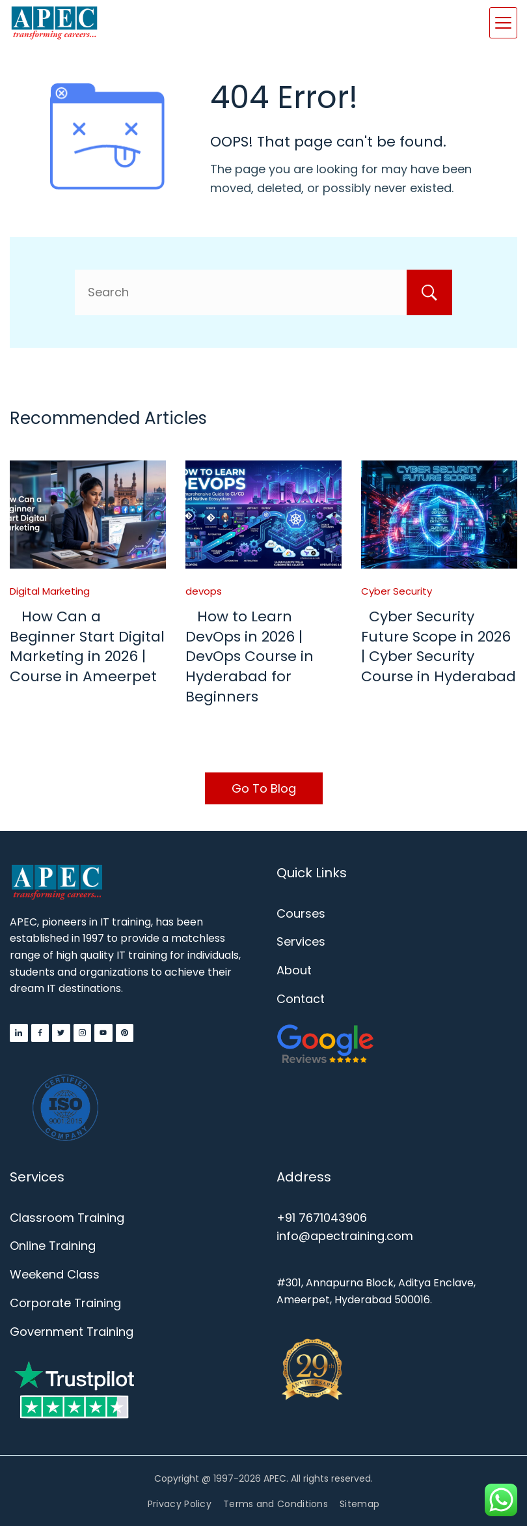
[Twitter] (61, 1033)
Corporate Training (65, 1303)
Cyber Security (396, 591)
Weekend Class (55, 1274)
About (294, 970)
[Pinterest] (125, 1033)
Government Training (71, 1331)
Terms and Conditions (275, 1504)
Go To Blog (264, 788)
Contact (301, 999)
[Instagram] (83, 1033)
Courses (301, 913)
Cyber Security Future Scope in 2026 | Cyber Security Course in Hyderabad (438, 646)
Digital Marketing (50, 591)
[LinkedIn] (19, 1033)
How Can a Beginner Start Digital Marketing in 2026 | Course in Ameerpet (87, 646)
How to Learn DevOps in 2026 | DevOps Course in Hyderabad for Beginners (249, 656)
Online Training (53, 1245)
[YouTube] (103, 1033)
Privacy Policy (179, 1504)
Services (301, 941)
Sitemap (359, 1504)
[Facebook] (40, 1033)
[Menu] (503, 22)
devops (203, 591)
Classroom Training (67, 1217)
